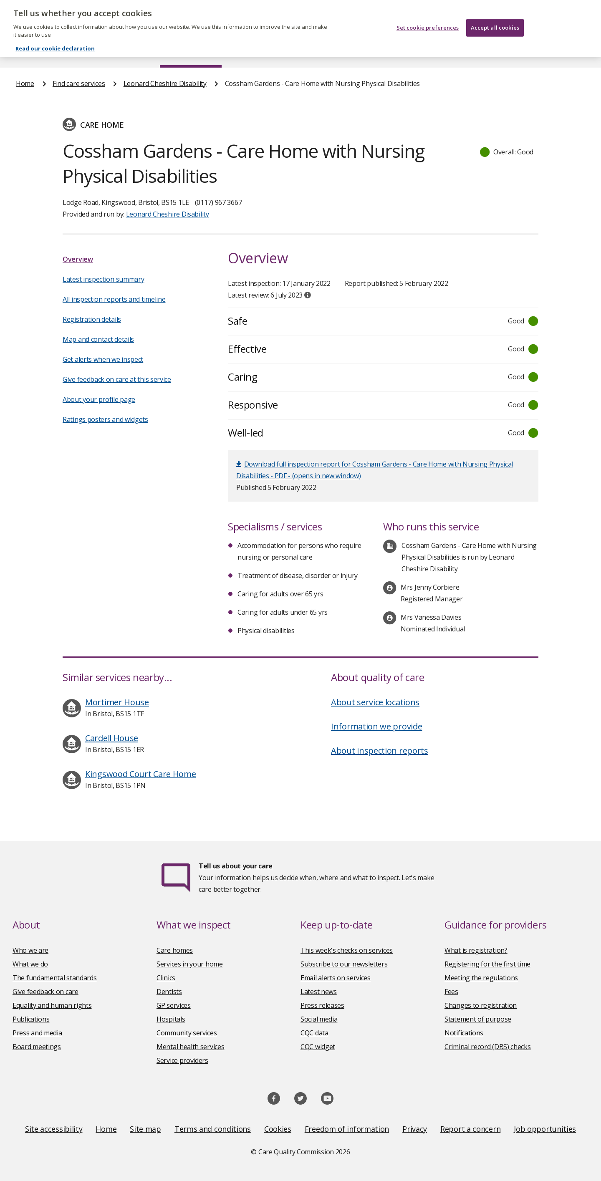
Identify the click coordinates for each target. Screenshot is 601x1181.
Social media (318, 1019)
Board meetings (37, 1046)
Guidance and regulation (462, 51)
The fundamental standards (55, 977)
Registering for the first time (487, 964)
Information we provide (376, 726)
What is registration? (476, 950)
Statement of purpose (477, 1019)
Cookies (277, 1129)
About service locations (375, 702)
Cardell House (111, 738)
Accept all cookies (495, 17)
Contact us (568, 51)
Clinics (166, 977)
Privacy (414, 1129)
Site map (145, 1129)
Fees (451, 991)
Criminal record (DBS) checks (487, 1046)
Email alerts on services (335, 977)
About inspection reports (379, 750)
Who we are (30, 950)
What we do (30, 964)
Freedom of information (347, 1129)
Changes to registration (480, 1005)
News (277, 51)
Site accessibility (54, 1129)
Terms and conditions (212, 1129)
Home (25, 51)
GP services (174, 1005)
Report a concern (470, 1129)
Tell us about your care (236, 866)
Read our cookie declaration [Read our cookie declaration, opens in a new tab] (55, 38)
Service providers (182, 1060)
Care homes (175, 950)
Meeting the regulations (481, 977)
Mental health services (190, 1046)
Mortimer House (117, 702)
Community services (187, 1032)
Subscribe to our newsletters (344, 964)
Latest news (318, 991)
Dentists (169, 991)
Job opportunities (545, 1129)
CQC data (314, 1032)
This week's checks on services (346, 950)
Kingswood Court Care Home (140, 774)
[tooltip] (307, 295)
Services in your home (190, 964)
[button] (507, 152)
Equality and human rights (52, 1005)
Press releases (322, 1005)
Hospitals (171, 1019)
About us (98, 51)
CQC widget (317, 1046)
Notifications (463, 1032)
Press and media (37, 1032)
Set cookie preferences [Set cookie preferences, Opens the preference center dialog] (427, 17)
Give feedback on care (45, 991)
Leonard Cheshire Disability (165, 83)
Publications (355, 51)
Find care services (191, 51)
